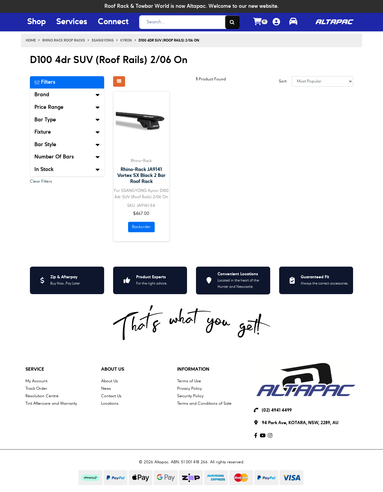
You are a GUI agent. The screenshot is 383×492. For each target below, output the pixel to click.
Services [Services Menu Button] (71, 22)
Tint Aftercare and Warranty (51, 403)
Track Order (36, 388)
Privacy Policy (189, 388)
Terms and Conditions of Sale (204, 403)
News (106, 388)
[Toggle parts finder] (293, 22)
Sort (282, 81)
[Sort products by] (322, 81)
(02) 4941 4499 (277, 410)
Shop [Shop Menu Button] (36, 22)
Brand (67, 94)
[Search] (187, 22)
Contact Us (111, 396)
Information (193, 369)
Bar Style (67, 144)
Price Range (67, 107)
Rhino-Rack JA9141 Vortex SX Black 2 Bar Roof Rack (141, 175)
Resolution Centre (42, 396)
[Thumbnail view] (119, 81)
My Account (36, 381)
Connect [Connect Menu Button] (113, 22)
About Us (112, 369)
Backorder (141, 227)
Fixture (67, 132)
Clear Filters (41, 181)
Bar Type (67, 120)
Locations (109, 403)
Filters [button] (44, 82)
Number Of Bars (67, 157)
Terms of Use (189, 381)
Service (34, 369)
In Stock (67, 169)
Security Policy (190, 396)
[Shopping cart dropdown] (260, 22)
